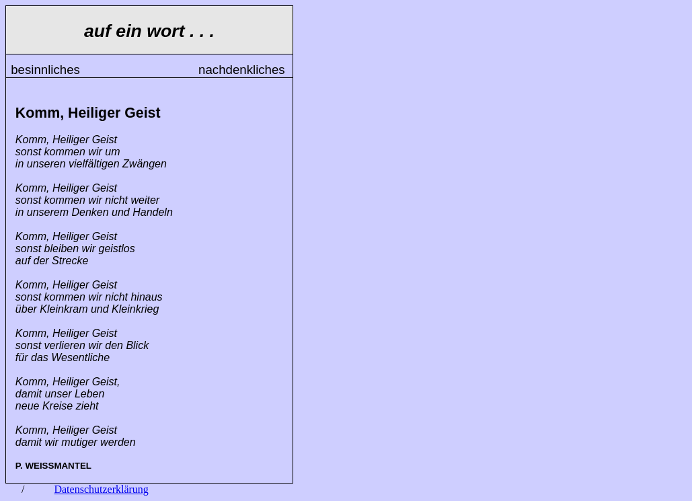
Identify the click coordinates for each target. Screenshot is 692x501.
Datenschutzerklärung (101, 489)
